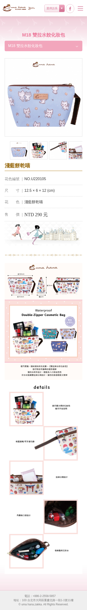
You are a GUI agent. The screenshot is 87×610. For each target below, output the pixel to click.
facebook (70, 8)
